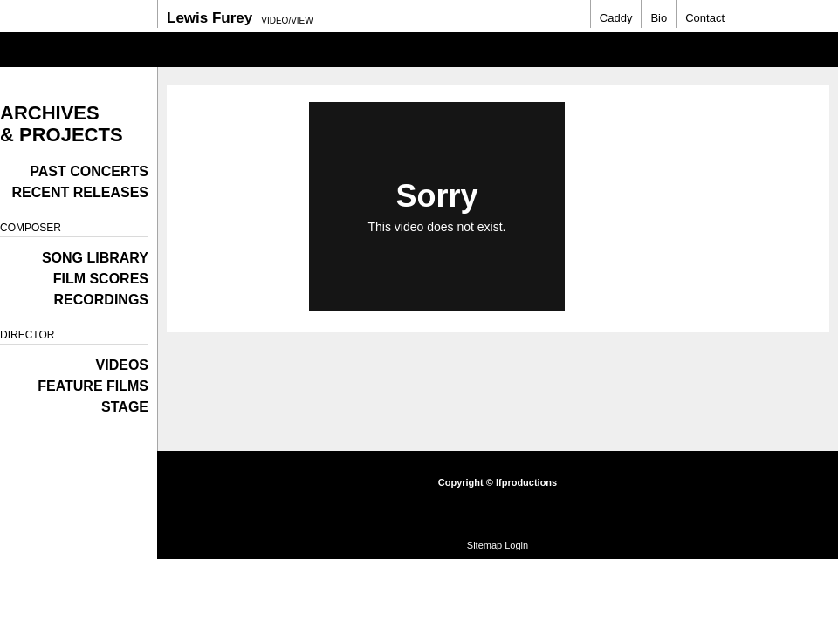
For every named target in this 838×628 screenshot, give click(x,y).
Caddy (616, 17)
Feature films (93, 386)
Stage (124, 406)
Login (516, 545)
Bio (658, 17)
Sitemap (484, 545)
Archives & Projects (61, 124)
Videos (122, 365)
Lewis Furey (209, 18)
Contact (705, 17)
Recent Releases (80, 192)
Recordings (101, 299)
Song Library (95, 257)
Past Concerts (89, 171)
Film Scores (100, 278)
